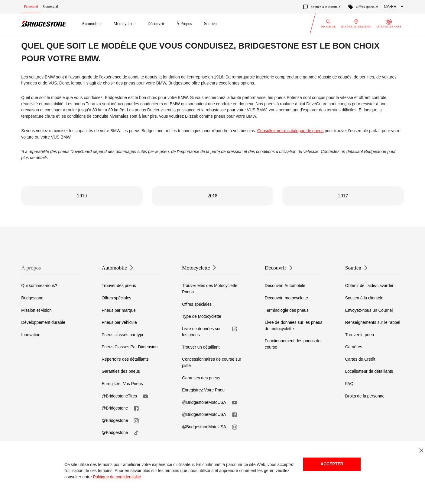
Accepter (331, 464)
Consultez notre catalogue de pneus (290, 131)
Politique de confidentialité (117, 477)
